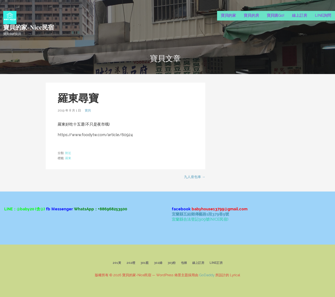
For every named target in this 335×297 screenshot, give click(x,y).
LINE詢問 (323, 15)
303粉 (172, 262)
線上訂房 (299, 15)
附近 (68, 153)
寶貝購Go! (275, 15)
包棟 (184, 262)
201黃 (117, 262)
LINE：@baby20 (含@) (24, 209)
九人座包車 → (194, 177)
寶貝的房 (251, 15)
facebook (181, 209)
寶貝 (88, 110)
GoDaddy (207, 275)
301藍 (145, 262)
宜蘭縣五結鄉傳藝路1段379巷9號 (200, 214)
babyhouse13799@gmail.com (219, 209)
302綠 (158, 262)
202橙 (130, 262)
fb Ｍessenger (59, 209)
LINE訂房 (216, 262)
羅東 (68, 158)
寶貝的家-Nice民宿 (28, 27)
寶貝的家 (228, 15)
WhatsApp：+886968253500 (100, 209)
